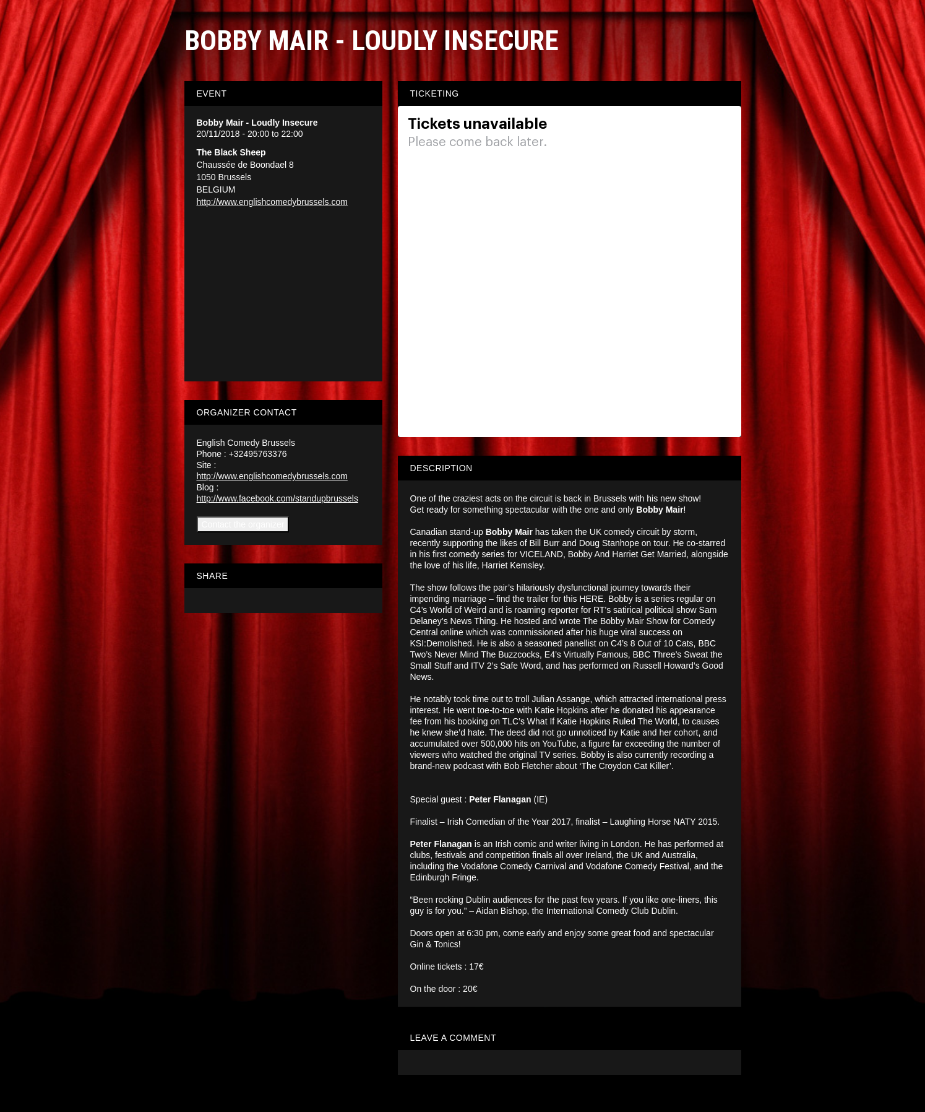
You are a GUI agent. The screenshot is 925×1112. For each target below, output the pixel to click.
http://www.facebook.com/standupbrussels (277, 498)
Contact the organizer (243, 524)
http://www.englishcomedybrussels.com (272, 202)
